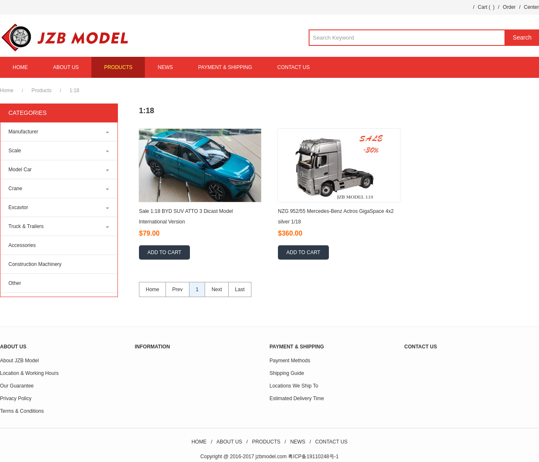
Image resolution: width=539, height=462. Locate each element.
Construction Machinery (34, 264)
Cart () (486, 7)
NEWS (165, 67)
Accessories (22, 245)
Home (6, 90)
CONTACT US (294, 67)
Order (509, 7)
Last (240, 289)
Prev (177, 289)
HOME (20, 67)
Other (14, 283)
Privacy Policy (16, 398)
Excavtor (18, 207)
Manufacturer (23, 132)
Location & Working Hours (29, 373)
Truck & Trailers (26, 226)
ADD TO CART (164, 252)
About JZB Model (19, 361)
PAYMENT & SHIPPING (225, 67)
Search (522, 37)
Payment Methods (290, 361)
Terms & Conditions (22, 411)
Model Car (20, 170)
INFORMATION (152, 347)
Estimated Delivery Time (297, 398)
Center (531, 7)
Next (216, 289)
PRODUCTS (118, 67)
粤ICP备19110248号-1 (313, 456)
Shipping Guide (287, 373)
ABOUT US (66, 67)
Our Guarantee (17, 386)
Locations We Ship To (294, 386)
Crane (15, 188)
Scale (14, 151)
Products (41, 90)
